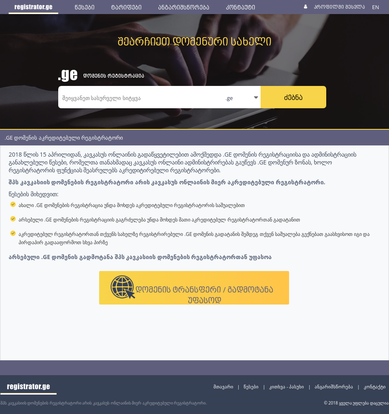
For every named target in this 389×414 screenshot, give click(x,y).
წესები (251, 386)
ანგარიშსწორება (334, 386)
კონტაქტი (375, 386)
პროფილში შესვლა (339, 7)
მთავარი (223, 386)
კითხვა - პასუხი (286, 386)
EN (375, 7)
